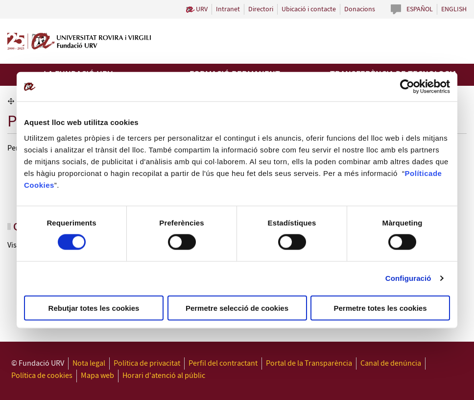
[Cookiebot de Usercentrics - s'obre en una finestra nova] (407, 86)
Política (419, 173)
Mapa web (97, 376)
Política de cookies (41, 376)
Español (419, 9)
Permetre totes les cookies (380, 307)
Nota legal (88, 363)
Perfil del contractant (223, 363)
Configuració (408, 278)
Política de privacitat (147, 363)
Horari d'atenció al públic (163, 376)
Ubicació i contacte (309, 9)
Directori (260, 9)
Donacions (359, 9)
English (454, 9)
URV (202, 9)
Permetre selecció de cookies (237, 307)
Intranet (228, 9)
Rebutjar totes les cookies (94, 307)
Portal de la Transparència (309, 363)
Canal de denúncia (390, 363)
